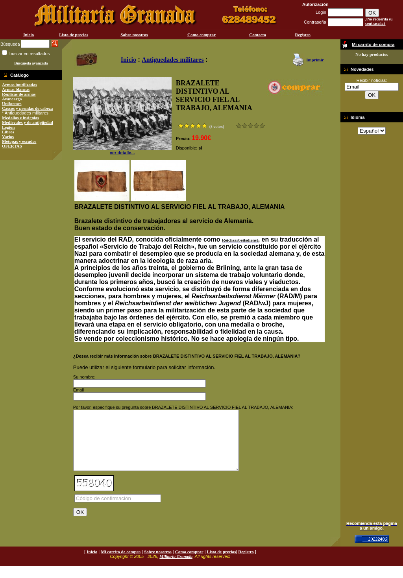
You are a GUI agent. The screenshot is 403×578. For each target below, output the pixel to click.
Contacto (257, 34)
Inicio (28, 34)
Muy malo (239, 126)
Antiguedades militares (172, 59)
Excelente (262, 126)
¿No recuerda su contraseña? (379, 21)
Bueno (250, 126)
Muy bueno (256, 126)
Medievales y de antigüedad (27, 122)
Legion (8, 127)
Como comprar (201, 34)
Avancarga (12, 98)
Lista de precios (73, 34)
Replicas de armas (19, 94)
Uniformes (12, 103)
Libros (8, 131)
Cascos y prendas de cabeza (27, 108)
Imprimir (315, 59)
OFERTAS (12, 146)
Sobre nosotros (134, 34)
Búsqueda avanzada (31, 63)
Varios (8, 136)
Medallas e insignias (20, 117)
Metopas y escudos (19, 141)
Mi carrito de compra (120, 563)
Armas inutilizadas (19, 84)
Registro (303, 34)
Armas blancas (16, 89)
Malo (245, 126)
